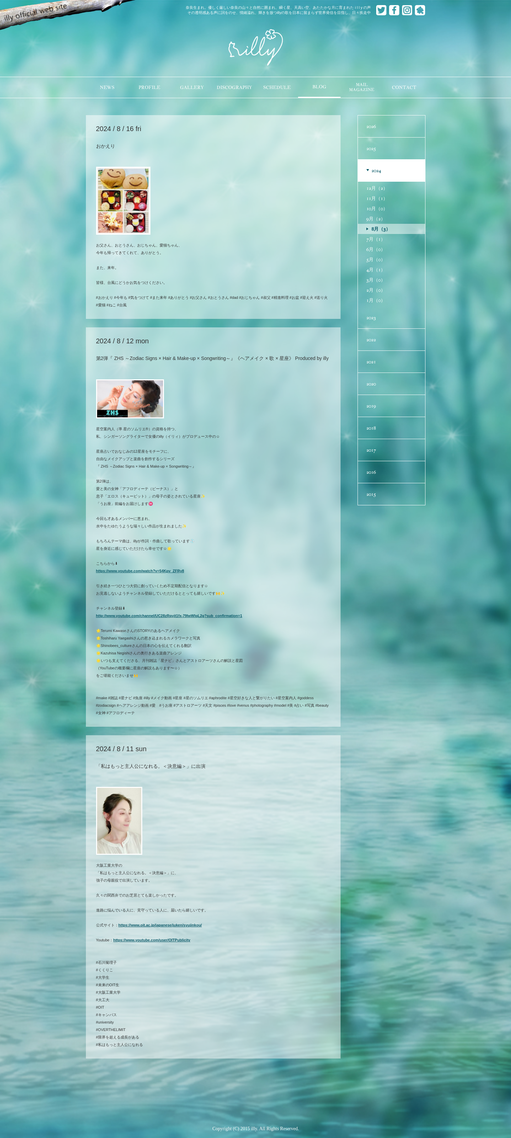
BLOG (319, 87)
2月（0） (375, 290)
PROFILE (149, 87)
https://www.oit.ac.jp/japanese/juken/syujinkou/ (160, 925)
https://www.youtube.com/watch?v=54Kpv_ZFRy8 (140, 571)
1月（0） (375, 300)
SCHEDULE (277, 87)
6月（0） (375, 249)
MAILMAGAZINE (361, 87)
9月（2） (375, 219)
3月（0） (375, 280)
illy (256, 48)
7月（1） (375, 239)
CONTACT (404, 87)
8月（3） (380, 229)
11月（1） (377, 198)
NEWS (107, 87)
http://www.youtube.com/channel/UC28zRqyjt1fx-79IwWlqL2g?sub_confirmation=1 (169, 616)
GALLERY (192, 87)
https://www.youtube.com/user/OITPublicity (151, 940)
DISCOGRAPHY (234, 87)
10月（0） (377, 208)
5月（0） (375, 259)
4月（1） (375, 270)
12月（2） (377, 188)
